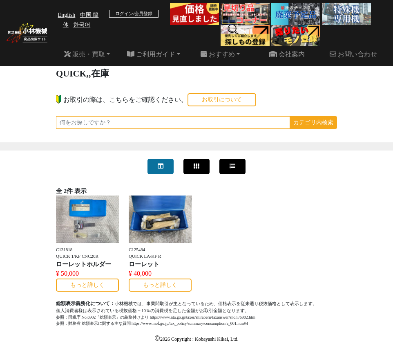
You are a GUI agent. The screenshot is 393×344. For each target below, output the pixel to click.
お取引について (222, 100)
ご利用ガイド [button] (151, 54)
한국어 (81, 25)
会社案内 (287, 54)
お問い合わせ (353, 54)
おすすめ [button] (218, 54)
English (67, 15)
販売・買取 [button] (84, 54)
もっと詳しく (87, 285)
